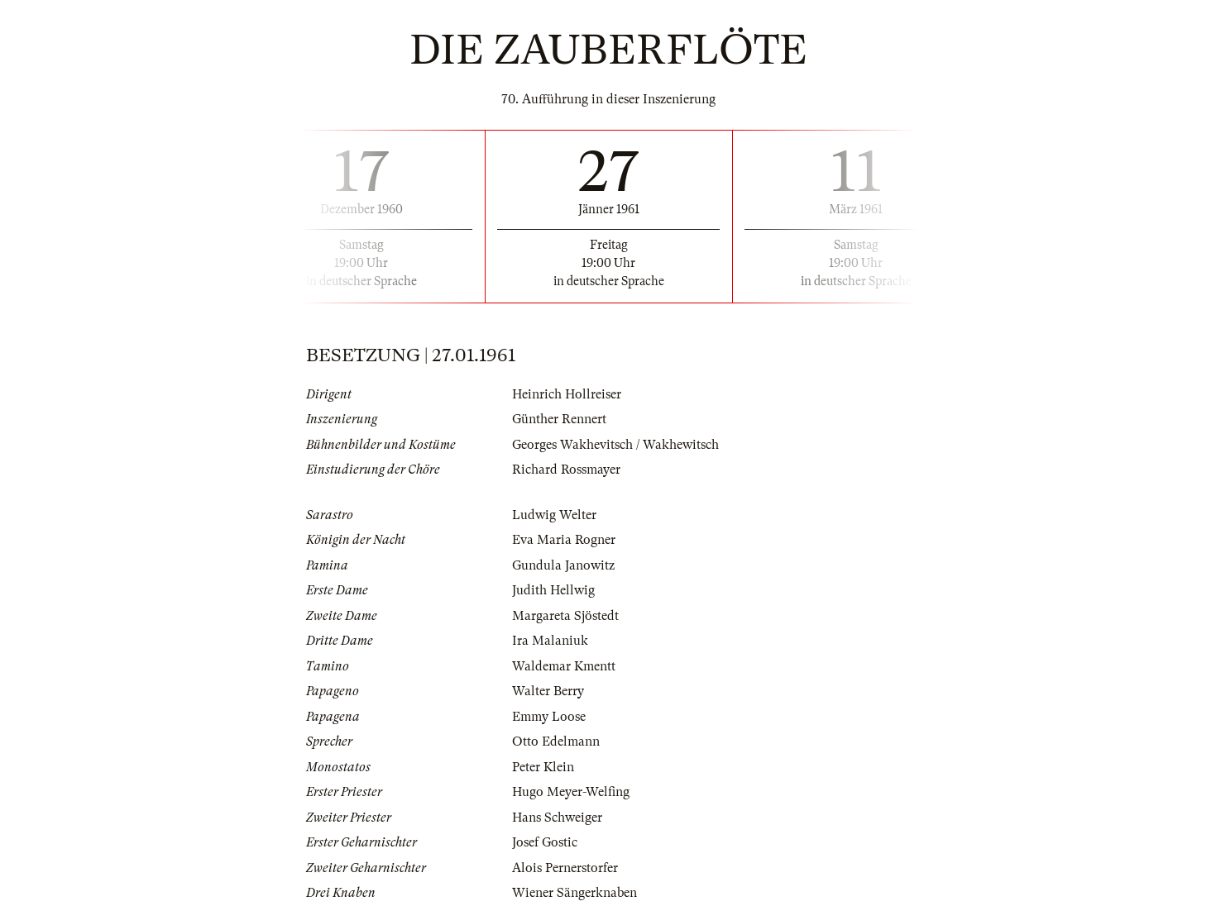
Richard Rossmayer (566, 469)
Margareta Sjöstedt (565, 615)
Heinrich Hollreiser (566, 394)
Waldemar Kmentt (563, 666)
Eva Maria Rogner (563, 539)
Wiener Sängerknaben (574, 892)
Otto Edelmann (556, 741)
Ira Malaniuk (550, 640)
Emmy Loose (549, 716)
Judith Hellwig (553, 590)
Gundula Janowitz (563, 565)
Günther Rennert (559, 419)
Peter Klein (543, 767)
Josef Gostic (544, 842)
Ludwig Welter (554, 515)
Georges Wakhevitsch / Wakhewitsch (615, 444)
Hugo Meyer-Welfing (571, 791)
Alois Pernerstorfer (565, 868)
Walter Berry (548, 691)
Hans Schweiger (557, 817)
